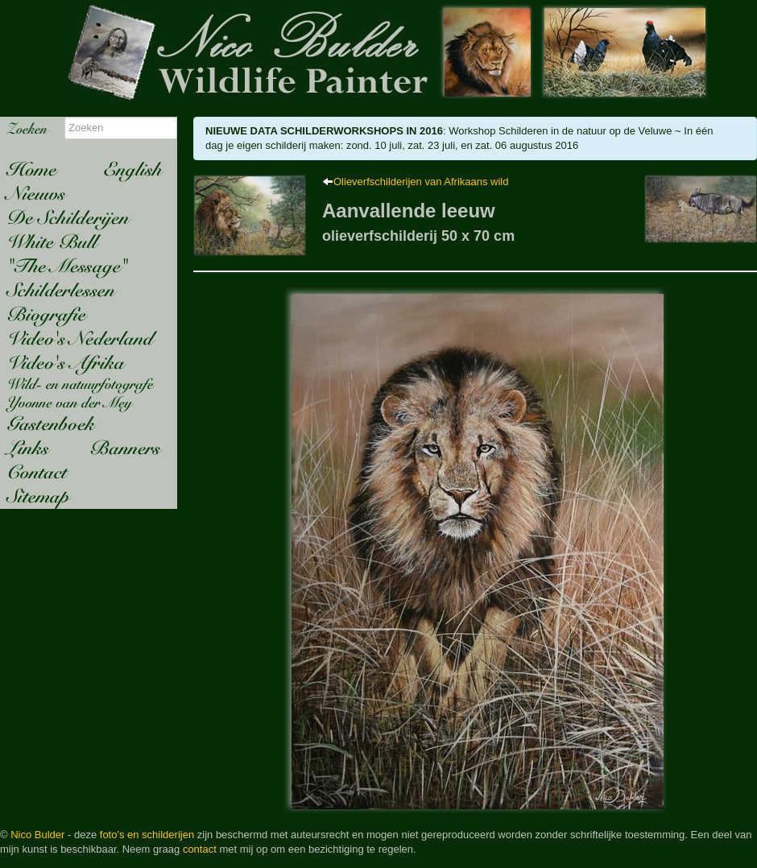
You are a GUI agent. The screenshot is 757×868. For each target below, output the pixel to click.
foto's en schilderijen (147, 835)
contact (200, 849)
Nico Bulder (37, 835)
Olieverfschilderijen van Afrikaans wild (420, 182)
